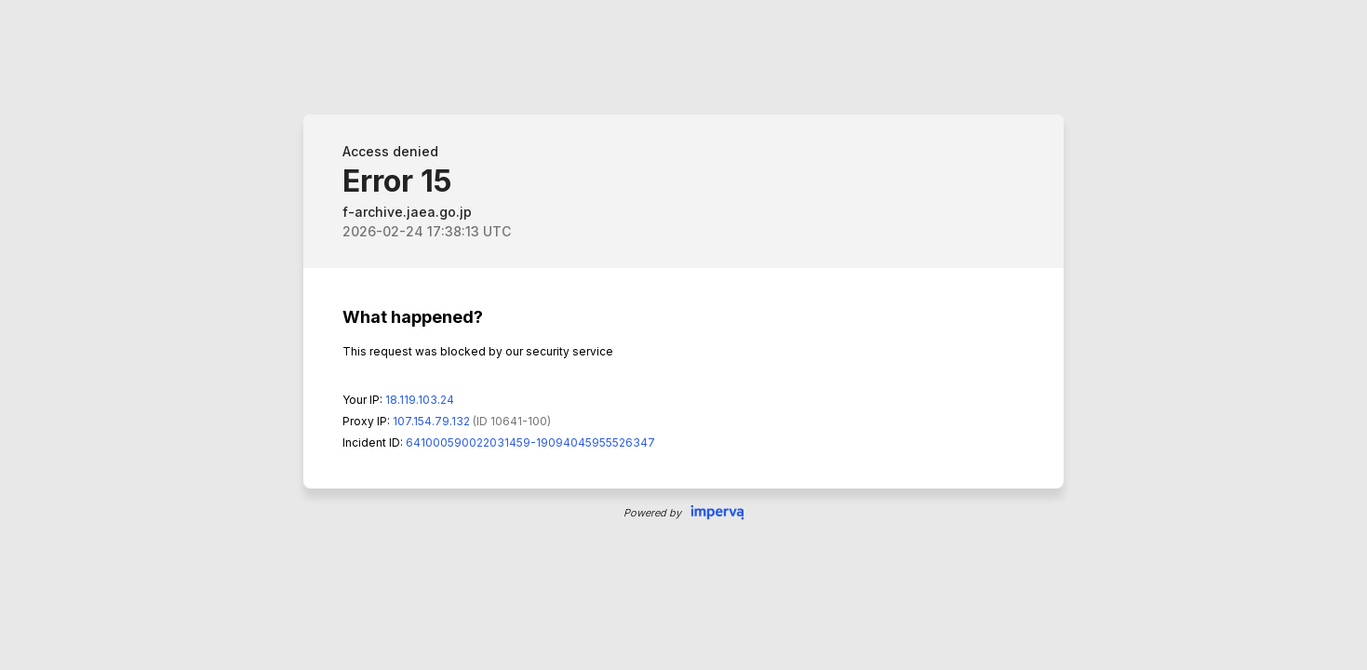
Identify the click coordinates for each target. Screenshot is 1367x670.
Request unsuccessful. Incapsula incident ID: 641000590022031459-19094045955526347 (683, 335)
